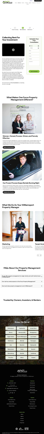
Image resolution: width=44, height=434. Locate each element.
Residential (32, 383)
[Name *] (34, 51)
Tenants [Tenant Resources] (26, 2)
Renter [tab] (35, 48)
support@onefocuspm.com (12, 388)
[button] (10, 392)
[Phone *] (34, 56)
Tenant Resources (32, 399)
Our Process (32, 385)
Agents (30, 2)
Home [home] (16, 2)
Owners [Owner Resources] (23, 2)
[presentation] (35, 67)
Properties (22, 422)
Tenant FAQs (32, 401)
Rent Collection (23, 28)
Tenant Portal (32, 408)
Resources (38, 2)
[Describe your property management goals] (34, 63)
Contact (22, 420)
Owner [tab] (35, 45)
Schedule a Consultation (22, 20)
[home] (7, 2)
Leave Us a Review (12, 390)
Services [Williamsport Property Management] (19, 2)
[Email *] (34, 54)
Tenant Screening (15, 28)
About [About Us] (28, 4)
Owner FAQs (11, 401)
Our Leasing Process (32, 406)
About (22, 414)
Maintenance (29, 28)
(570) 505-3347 (38, 0)
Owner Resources (11, 399)
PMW (38, 432)
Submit (34, 71)
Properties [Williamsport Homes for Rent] (34, 2)
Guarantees (32, 392)
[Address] (34, 59)
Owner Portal (11, 406)
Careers (22, 418)
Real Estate (32, 387)
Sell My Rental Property (11, 403)
